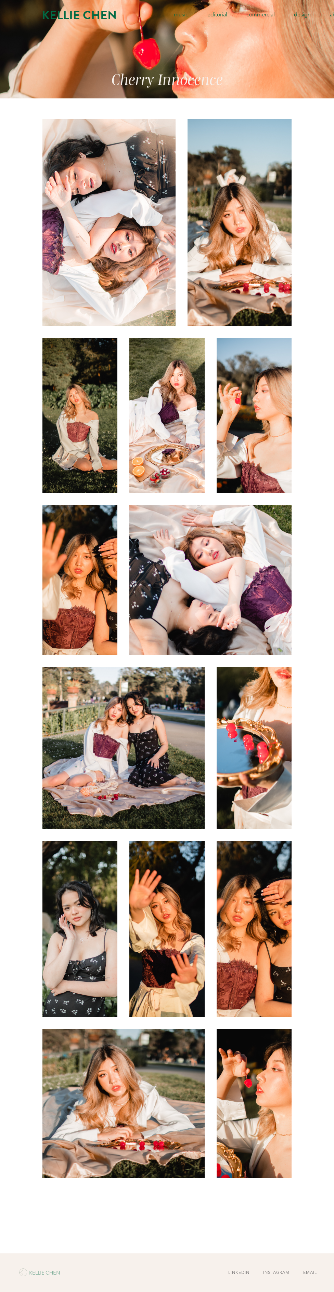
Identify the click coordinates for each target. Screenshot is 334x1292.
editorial (217, 15)
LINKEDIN (238, 1273)
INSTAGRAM (276, 1273)
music (181, 15)
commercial (260, 15)
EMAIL (310, 1273)
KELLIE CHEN (79, 15)
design (302, 15)
